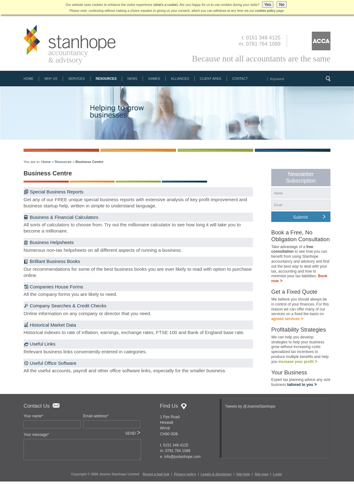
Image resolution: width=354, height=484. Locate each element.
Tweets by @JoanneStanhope (250, 409)
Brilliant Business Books (55, 261)
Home (28, 78)
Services (76, 78)
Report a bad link (156, 476)
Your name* (33, 418)
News (132, 78)
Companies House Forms (56, 286)
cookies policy (265, 10)
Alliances (180, 78)
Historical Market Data (53, 325)
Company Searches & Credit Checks (68, 305)
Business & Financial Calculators (64, 217)
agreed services (287, 320)
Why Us (50, 78)
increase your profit (297, 363)
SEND (132, 436)
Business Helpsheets (52, 242)
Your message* (36, 437)
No (281, 4)
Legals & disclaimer (216, 476)
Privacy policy (185, 476)
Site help (243, 476)
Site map (261, 476)
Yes (267, 4)
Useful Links (42, 343)
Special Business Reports (56, 191)
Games (154, 78)
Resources (106, 78)
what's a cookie (165, 5)
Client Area (210, 78)
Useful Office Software (53, 363)
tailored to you (302, 387)
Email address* (95, 418)
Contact (240, 78)
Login (277, 476)
